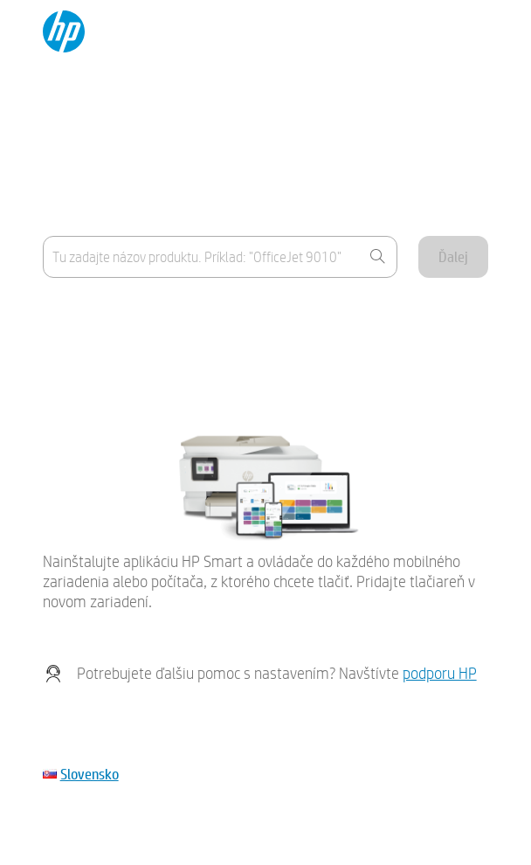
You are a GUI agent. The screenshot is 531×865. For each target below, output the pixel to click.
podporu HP (440, 673)
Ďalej (453, 256)
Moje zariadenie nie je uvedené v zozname (158, 357)
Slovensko (89, 774)
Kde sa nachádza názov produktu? (137, 314)
